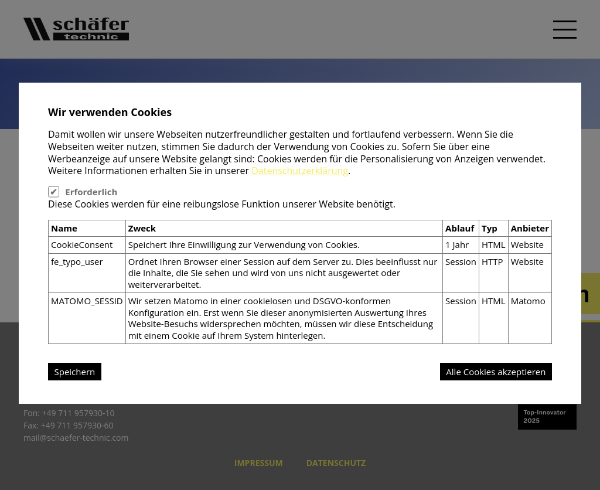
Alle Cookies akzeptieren (496, 371)
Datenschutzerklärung (299, 170)
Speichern (75, 371)
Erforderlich (91, 192)
